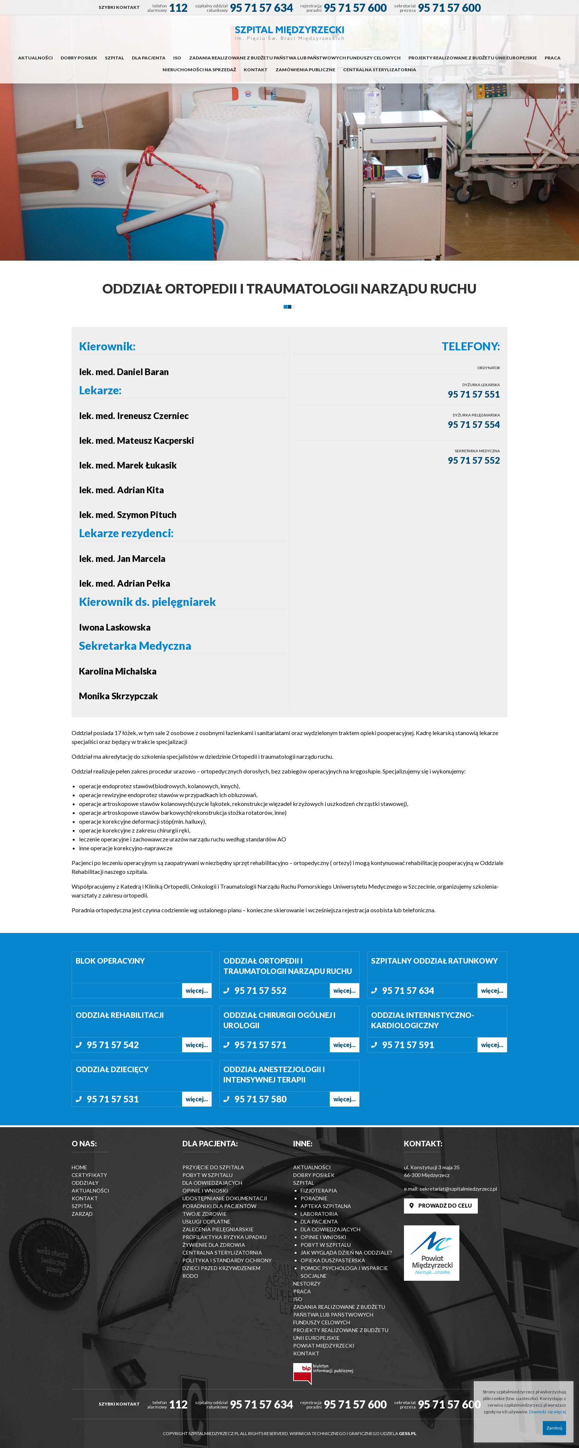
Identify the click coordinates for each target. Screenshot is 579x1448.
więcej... (197, 990)
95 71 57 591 (408, 1044)
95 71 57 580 (260, 1099)
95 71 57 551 (474, 394)
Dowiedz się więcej (547, 1411)
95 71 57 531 (113, 1099)
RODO (190, 1276)
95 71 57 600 (355, 7)
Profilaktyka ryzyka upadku (224, 1237)
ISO (177, 58)
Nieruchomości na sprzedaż (199, 69)
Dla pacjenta (148, 58)
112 (178, 7)
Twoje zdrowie (204, 1214)
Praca (553, 58)
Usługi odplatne (206, 1221)
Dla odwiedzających (212, 1183)
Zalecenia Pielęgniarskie (218, 1229)
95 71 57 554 (474, 424)
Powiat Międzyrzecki (323, 1345)
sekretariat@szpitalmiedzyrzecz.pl (458, 1188)
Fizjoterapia (319, 1190)
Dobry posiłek (79, 58)
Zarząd (82, 1214)
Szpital (114, 58)
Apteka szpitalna (326, 1206)
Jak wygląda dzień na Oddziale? (346, 1252)
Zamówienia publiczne (305, 69)
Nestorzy (307, 1283)
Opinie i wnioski (205, 1190)
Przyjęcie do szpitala (213, 1167)
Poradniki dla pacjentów (219, 1206)
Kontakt (256, 69)
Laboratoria (319, 1214)
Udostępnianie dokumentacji (224, 1198)
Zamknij (554, 1428)
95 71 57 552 (474, 460)
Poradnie (314, 1198)
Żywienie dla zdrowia (213, 1245)
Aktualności (35, 58)
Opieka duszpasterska (333, 1260)
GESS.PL (408, 1433)
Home (79, 1167)
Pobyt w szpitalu (207, 1175)
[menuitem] (119, 7)
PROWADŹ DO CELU (441, 1205)
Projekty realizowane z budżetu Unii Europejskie (472, 58)
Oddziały (85, 1183)
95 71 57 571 (260, 1044)
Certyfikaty (89, 1175)
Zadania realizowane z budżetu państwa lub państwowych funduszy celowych (295, 58)
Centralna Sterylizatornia (379, 69)
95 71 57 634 (261, 7)
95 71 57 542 (113, 1044)
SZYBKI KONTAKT (119, 7)
